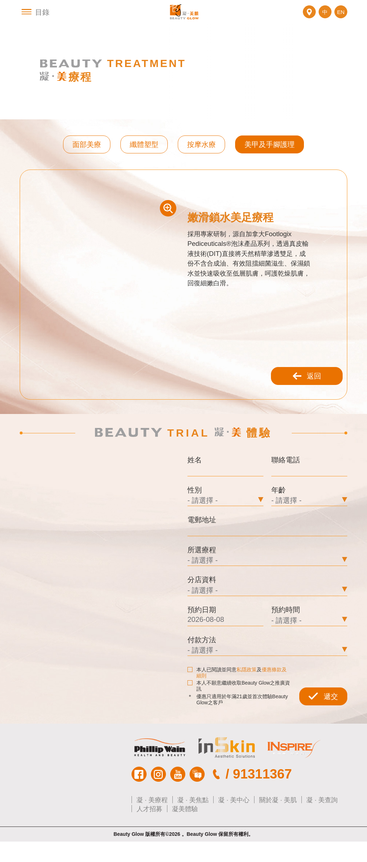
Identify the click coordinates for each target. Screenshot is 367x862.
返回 (306, 390)
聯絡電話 (285, 474)
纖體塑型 (144, 153)
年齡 (278, 505)
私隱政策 (247, 689)
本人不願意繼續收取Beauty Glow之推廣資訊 (238, 706)
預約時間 (285, 629)
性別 (194, 505)
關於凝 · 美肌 (278, 820)
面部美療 (86, 153)
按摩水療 (201, 153)
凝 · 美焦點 (193, 820)
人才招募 (149, 829)
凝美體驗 (185, 829)
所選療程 (201, 567)
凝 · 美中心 (233, 820)
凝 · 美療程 (152, 820)
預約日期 (201, 629)
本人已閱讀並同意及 (237, 693)
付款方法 (201, 659)
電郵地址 (201, 536)
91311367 (262, 794)
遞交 (323, 717)
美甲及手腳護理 (269, 153)
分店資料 (201, 598)
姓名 (194, 474)
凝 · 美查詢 (322, 820)
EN (341, 16)
